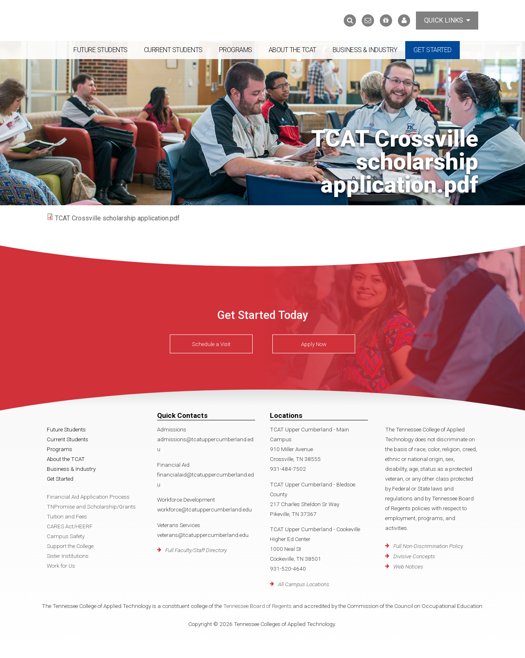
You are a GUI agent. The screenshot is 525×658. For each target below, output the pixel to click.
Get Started (432, 50)
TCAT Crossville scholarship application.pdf (117, 218)
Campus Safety (65, 536)
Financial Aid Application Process (88, 496)
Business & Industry (365, 50)
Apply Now (313, 344)
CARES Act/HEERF (70, 526)
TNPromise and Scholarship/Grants (91, 506)
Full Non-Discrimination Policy (428, 546)
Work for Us (61, 565)
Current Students (173, 50)
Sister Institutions (68, 556)
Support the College (70, 546)
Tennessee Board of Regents (257, 606)
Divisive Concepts (414, 556)
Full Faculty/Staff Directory (196, 550)
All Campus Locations (303, 584)
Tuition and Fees (67, 516)
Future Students (100, 50)
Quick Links (447, 20)
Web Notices (408, 566)
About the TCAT (292, 50)
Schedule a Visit (211, 344)
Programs (235, 50)
